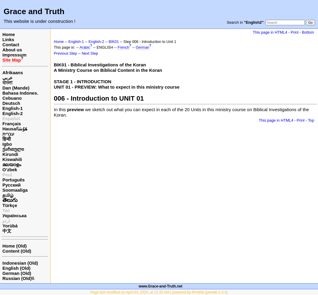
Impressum (14, 54)
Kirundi (10, 154)
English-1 (12, 108)
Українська (14, 215)
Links (8, 39)
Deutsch (11, 103)
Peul (7, 174)
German (142, 47)
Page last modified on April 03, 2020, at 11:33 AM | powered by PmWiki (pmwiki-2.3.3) (159, 292)
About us (12, 49)
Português (13, 179)
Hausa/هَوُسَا (14, 128)
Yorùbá (10, 225)
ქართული (13, 149)
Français (11, 123)
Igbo (7, 144)
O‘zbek (9, 169)
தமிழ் (8, 195)
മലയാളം (11, 164)
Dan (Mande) (15, 87)
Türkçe (9, 205)
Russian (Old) (17, 278)
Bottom (308, 32)
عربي (7, 77)
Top (311, 120)
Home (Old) (14, 245)
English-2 (12, 113)
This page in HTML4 (270, 32)
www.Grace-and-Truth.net (160, 286)
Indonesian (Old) (20, 263)
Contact (10, 44)
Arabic (85, 47)
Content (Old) (16, 251)
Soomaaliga (15, 190)
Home (8, 34)
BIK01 (114, 42)
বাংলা (7, 82)
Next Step (90, 53)
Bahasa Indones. (20, 93)
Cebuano (12, 98)
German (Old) (16, 273)
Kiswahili (12, 159)
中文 (6, 230)
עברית (8, 133)
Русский (11, 184)
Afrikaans (12, 72)
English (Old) (16, 268)
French (123, 47)
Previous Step (65, 53)
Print (294, 32)
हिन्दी (6, 138)
